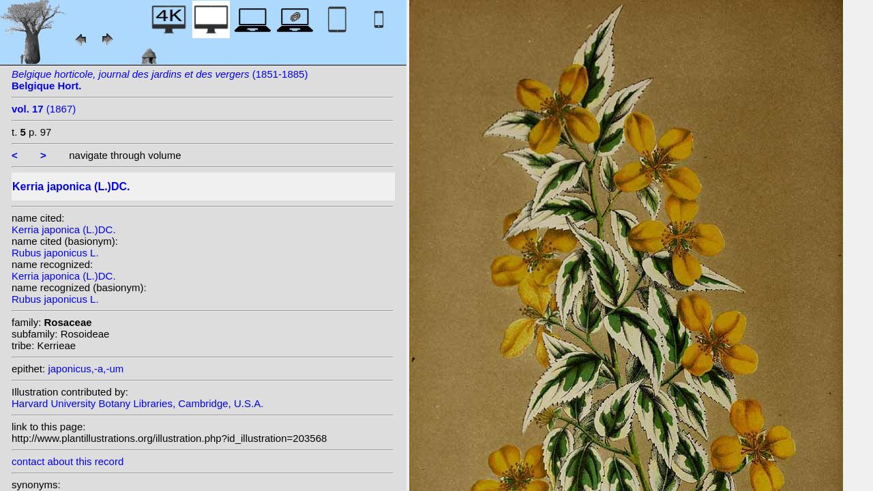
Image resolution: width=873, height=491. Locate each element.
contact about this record (67, 461)
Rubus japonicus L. (55, 252)
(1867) (44, 109)
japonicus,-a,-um (85, 368)
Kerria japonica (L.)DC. (64, 229)
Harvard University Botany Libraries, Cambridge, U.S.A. (137, 403)
